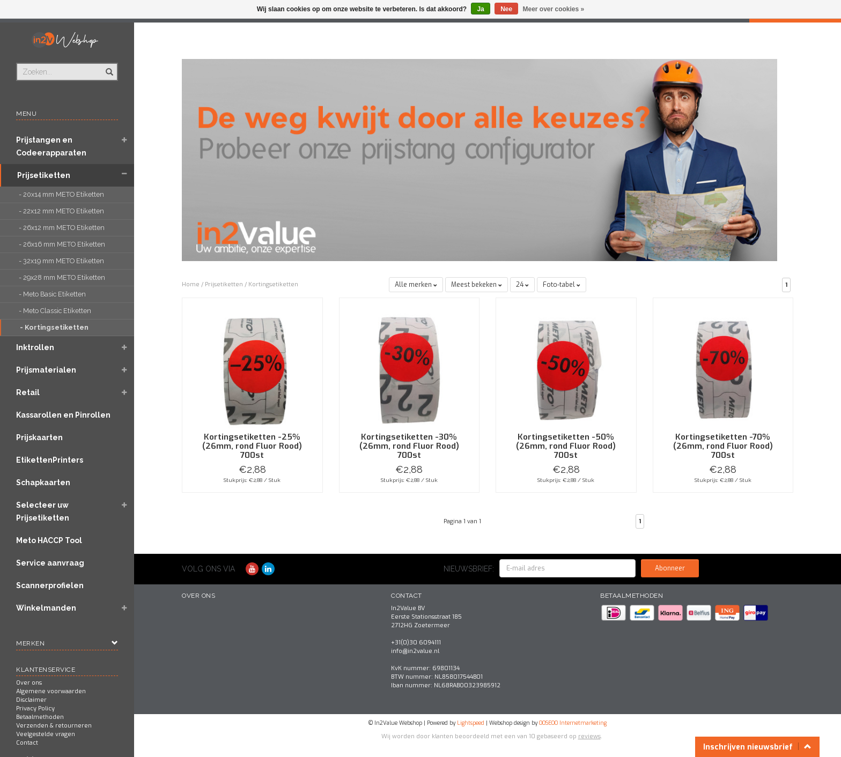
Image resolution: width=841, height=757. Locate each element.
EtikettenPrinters (49, 460)
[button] (124, 141)
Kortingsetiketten (273, 284)
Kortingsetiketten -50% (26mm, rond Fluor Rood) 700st (566, 446)
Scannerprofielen (50, 585)
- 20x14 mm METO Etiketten (62, 194)
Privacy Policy (35, 708)
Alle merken (416, 284)
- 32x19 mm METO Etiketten (62, 261)
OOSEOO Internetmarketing (573, 722)
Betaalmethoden (40, 717)
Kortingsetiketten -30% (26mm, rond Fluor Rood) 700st (409, 446)
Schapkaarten (43, 482)
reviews (589, 736)
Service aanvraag (50, 563)
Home (191, 284)
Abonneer (670, 568)
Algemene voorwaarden (51, 691)
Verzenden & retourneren (54, 726)
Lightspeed (470, 722)
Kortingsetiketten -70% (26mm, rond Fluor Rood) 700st (723, 446)
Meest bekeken (476, 284)
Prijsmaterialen (46, 370)
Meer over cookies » (554, 9)
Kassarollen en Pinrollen (63, 415)
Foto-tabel (561, 284)
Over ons (29, 683)
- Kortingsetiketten (55, 327)
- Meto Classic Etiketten (56, 311)
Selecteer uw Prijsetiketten (42, 511)
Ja (480, 9)
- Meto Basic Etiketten (53, 294)
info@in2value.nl (415, 651)
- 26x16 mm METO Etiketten (63, 244)
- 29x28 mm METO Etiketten (63, 277)
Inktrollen (35, 347)
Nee (506, 9)
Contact (27, 743)
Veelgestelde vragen (45, 734)
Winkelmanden (46, 608)
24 (522, 284)
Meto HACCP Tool (49, 540)
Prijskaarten (39, 437)
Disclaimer (31, 700)
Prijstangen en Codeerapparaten (51, 146)
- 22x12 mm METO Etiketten (63, 211)
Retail (28, 392)
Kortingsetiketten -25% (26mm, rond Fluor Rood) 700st (252, 446)
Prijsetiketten (43, 175)
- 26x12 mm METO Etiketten (62, 228)
